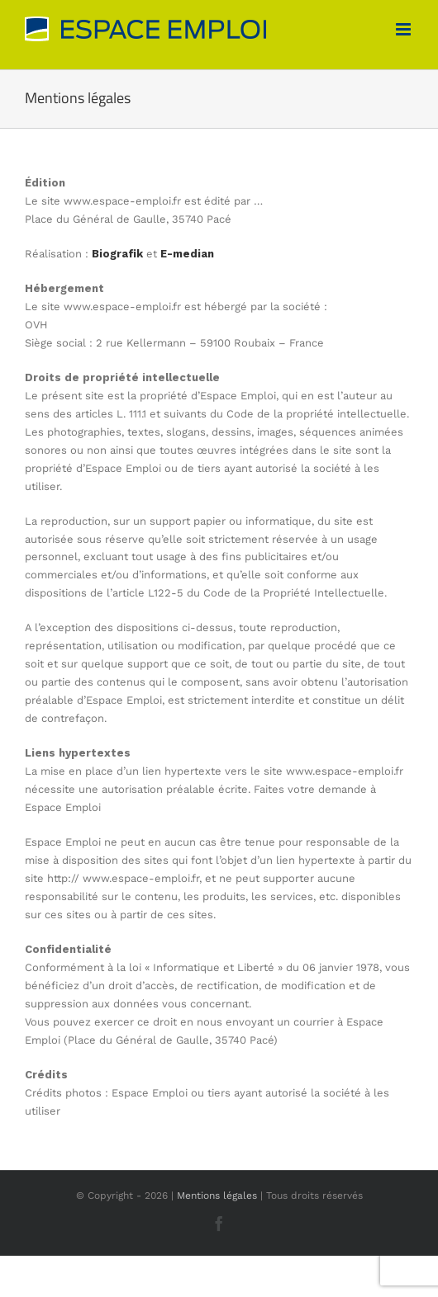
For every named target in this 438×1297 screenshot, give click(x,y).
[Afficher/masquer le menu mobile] (404, 29)
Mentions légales (217, 1195)
